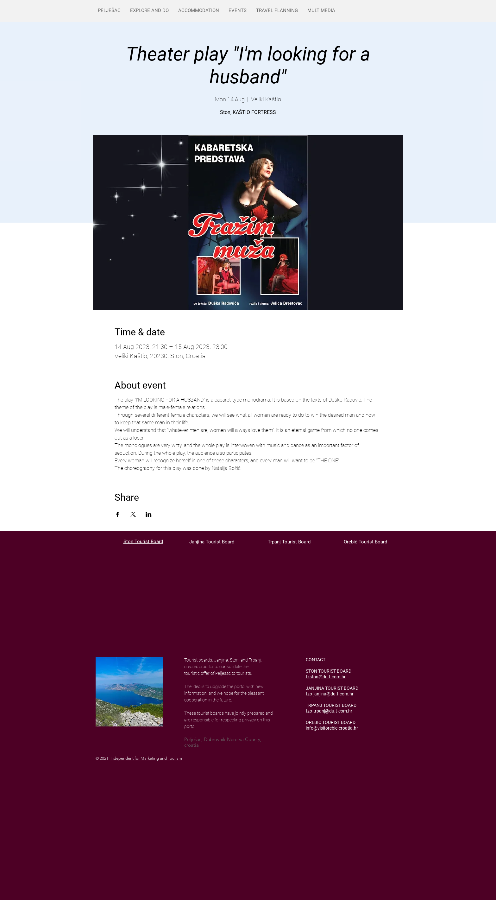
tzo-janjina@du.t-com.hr (330, 693)
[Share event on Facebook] (118, 514)
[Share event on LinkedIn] (149, 514)
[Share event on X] (133, 514)
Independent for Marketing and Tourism (146, 758)
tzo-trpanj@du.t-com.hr (329, 710)
